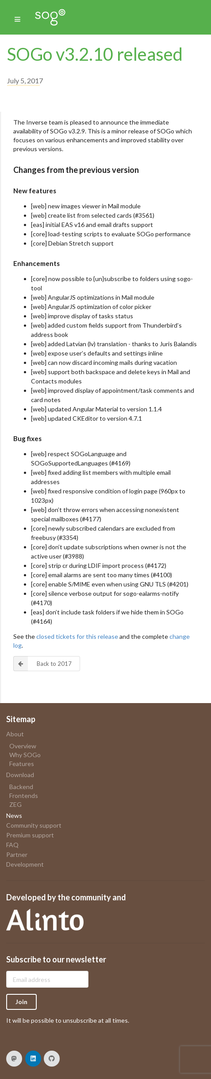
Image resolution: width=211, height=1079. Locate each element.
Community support (33, 825)
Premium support (30, 835)
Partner (16, 854)
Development (25, 864)
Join (21, 1001)
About (15, 734)
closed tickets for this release (77, 636)
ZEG (15, 804)
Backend (21, 786)
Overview (22, 746)
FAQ (12, 844)
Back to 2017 (42, 663)
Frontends (23, 795)
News (14, 815)
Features (21, 763)
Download (20, 774)
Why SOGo (25, 754)
